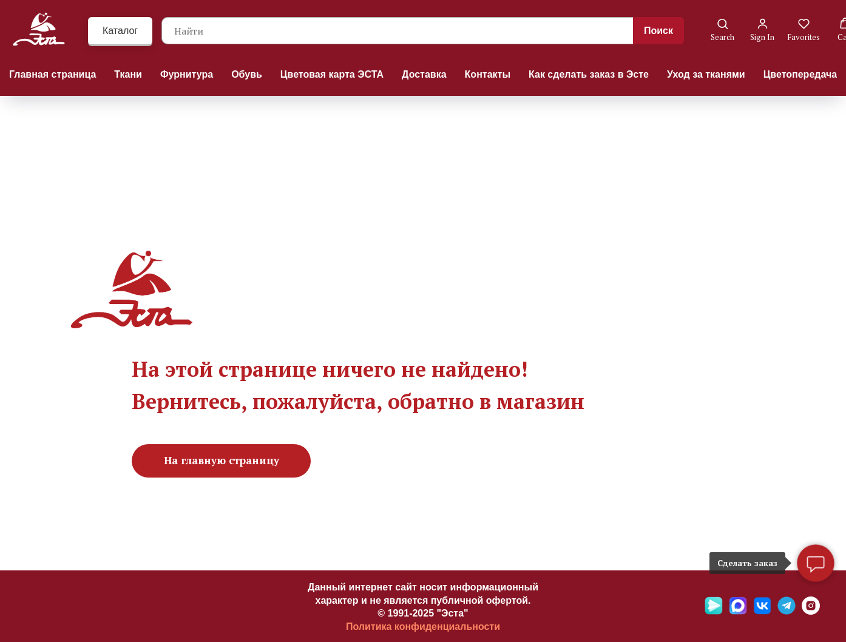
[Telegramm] (786, 611)
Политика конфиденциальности (423, 626)
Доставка (424, 74)
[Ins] (811, 611)
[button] (722, 30)
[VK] (762, 611)
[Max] (738, 611)
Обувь (246, 74)
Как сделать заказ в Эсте (589, 74)
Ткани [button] (128, 74)
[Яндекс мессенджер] (714, 611)
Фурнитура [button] (186, 74)
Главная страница (52, 74)
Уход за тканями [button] (706, 74)
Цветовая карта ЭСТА (332, 74)
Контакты (487, 74)
